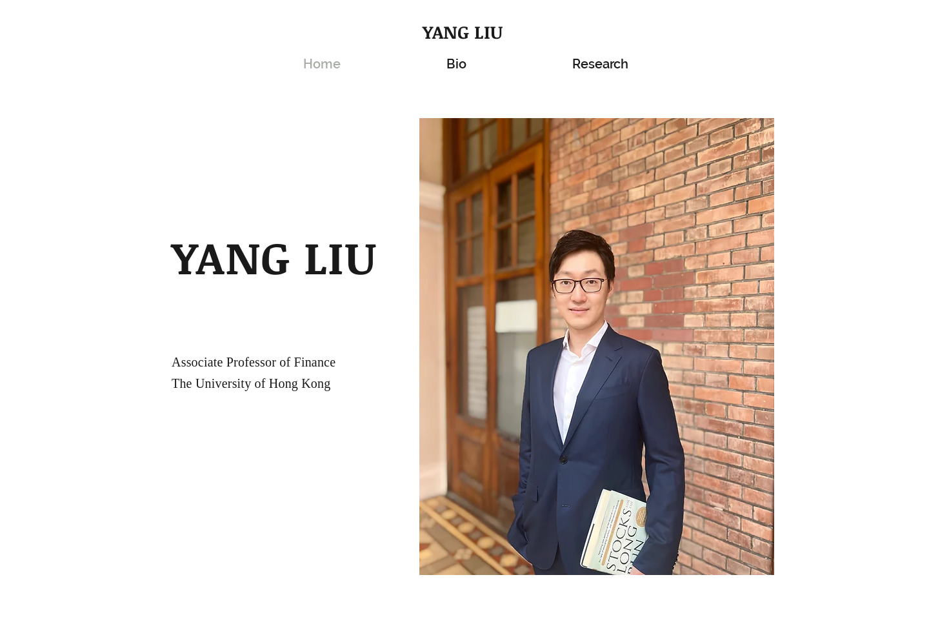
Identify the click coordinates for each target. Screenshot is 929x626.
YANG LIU (463, 31)
